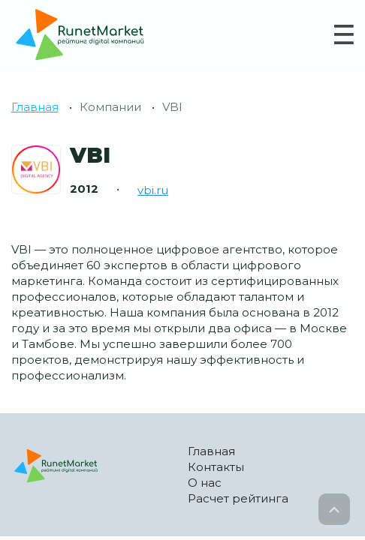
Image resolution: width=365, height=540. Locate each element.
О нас (205, 483)
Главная (35, 107)
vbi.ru (152, 190)
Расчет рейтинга (238, 498)
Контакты (216, 467)
